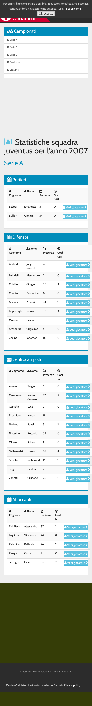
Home (36, 671)
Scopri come (73, 8)
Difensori (18, 237)
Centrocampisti (24, 359)
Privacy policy (72, 685)
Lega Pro (13, 69)
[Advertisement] (38, 107)
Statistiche (25, 671)
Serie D (12, 54)
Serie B (12, 47)
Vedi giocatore (75, 207)
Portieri (16, 179)
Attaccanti (19, 499)
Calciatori (46, 671)
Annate (56, 671)
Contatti (66, 671)
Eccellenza (14, 62)
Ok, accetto (46, 13)
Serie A (12, 39)
